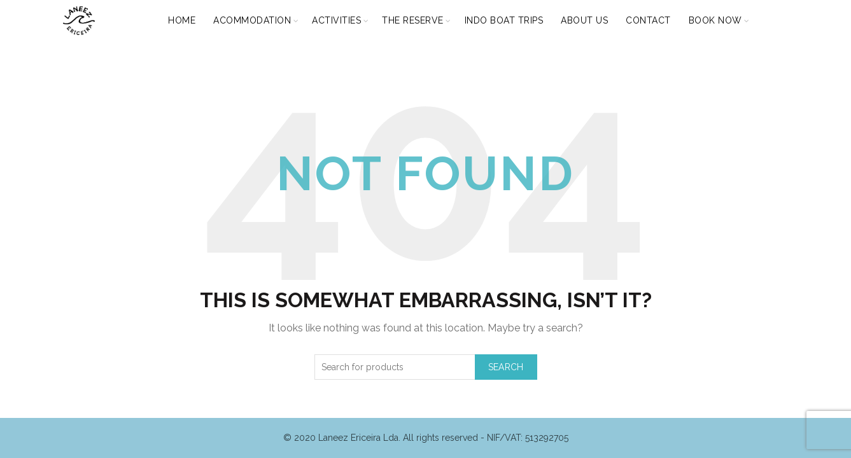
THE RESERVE (413, 20)
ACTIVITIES (336, 20)
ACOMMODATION (252, 20)
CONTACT (648, 20)
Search (506, 367)
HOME (181, 20)
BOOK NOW (715, 20)
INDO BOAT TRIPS (504, 20)
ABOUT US (584, 20)
